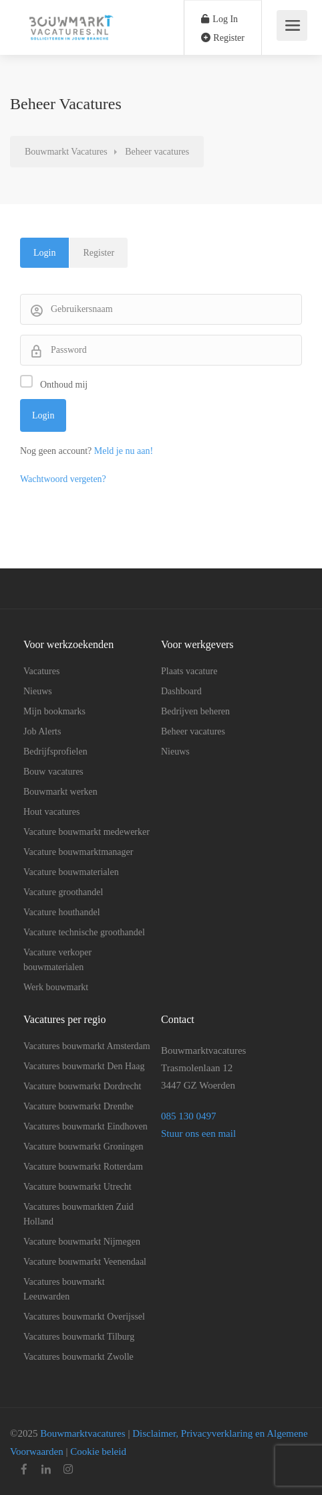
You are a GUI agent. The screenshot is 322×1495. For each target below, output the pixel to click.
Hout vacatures (51, 812)
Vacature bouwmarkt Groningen (83, 1147)
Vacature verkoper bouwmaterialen (57, 959)
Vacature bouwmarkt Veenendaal (84, 1262)
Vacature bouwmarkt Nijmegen (81, 1242)
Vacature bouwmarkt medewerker (86, 832)
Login (44, 253)
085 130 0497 (189, 1116)
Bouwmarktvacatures (81, 1433)
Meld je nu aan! (123, 451)
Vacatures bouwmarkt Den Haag (84, 1066)
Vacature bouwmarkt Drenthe (78, 1106)
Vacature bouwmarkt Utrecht (77, 1187)
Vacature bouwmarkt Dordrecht (82, 1086)
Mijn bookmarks (54, 711)
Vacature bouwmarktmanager (78, 852)
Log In (219, 19)
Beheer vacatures (193, 731)
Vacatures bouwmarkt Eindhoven (85, 1126)
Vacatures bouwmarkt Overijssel (84, 1317)
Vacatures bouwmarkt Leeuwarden (64, 1289)
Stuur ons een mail (198, 1133)
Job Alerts (42, 731)
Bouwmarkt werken (60, 792)
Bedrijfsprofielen (55, 751)
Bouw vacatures (53, 772)
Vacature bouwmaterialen (71, 872)
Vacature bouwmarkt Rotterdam (83, 1167)
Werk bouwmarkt (55, 987)
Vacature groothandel (63, 892)
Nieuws (37, 691)
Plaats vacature (189, 671)
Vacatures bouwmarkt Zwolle (78, 1357)
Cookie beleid (98, 1451)
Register (223, 38)
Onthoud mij (64, 385)
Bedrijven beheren (195, 711)
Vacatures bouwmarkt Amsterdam (86, 1046)
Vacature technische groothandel (84, 932)
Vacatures (41, 671)
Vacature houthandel (61, 912)
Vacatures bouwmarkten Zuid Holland (78, 1214)
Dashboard (181, 691)
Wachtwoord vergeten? (63, 479)
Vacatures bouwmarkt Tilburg (78, 1337)
